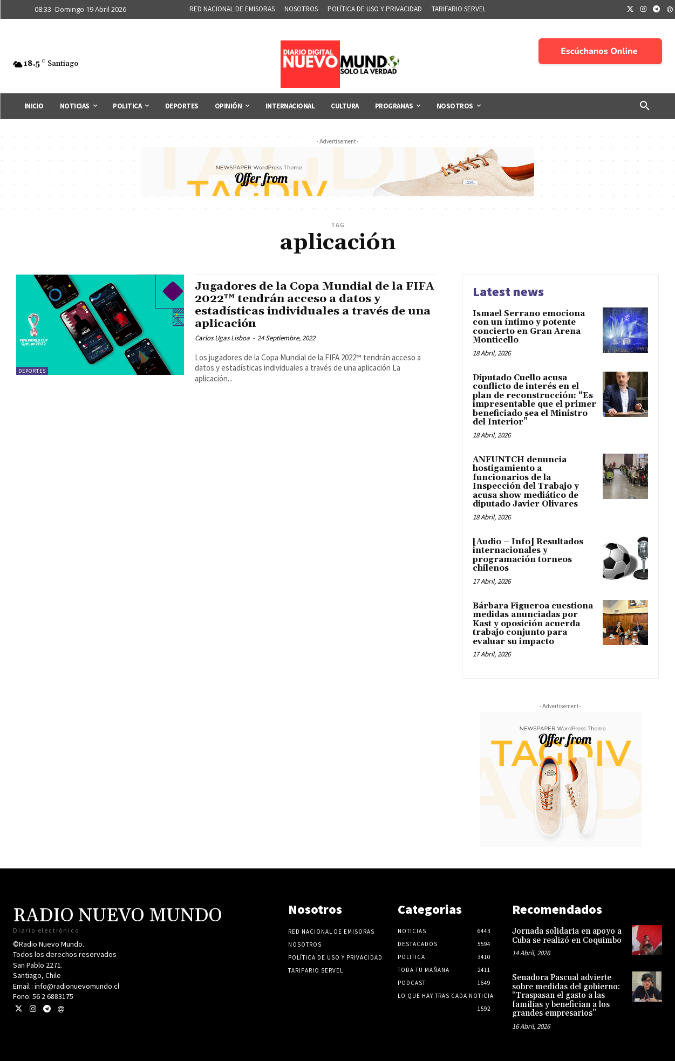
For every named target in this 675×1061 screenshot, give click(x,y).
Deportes (32, 370)
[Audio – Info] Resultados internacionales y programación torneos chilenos (528, 555)
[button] (645, 106)
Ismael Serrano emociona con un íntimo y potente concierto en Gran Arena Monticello (529, 327)
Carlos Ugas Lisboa (222, 338)
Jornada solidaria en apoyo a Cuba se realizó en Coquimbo (568, 936)
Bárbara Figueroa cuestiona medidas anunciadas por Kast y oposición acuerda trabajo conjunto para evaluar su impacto (533, 624)
